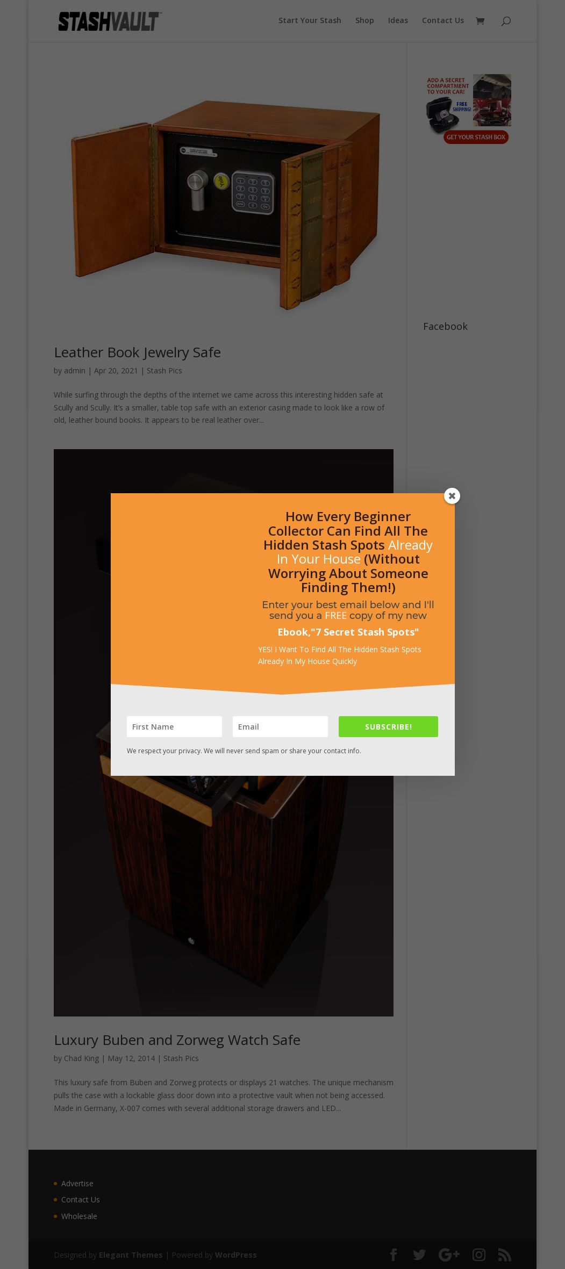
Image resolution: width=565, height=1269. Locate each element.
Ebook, (294, 631)
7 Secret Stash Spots (365, 631)
